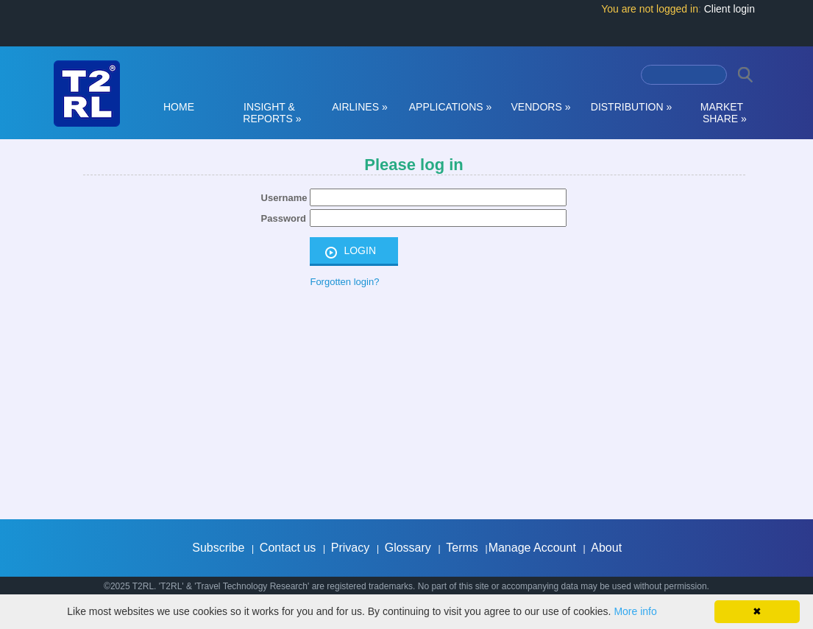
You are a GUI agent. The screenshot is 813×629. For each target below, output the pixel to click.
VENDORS (541, 107)
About (606, 547)
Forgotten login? (344, 281)
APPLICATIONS (450, 107)
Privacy (350, 547)
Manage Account (532, 547)
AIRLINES (360, 107)
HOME (178, 107)
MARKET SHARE (722, 112)
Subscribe (218, 547)
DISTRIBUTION (631, 107)
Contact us (288, 547)
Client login (729, 9)
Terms (462, 547)
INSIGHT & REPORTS (270, 112)
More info (635, 611)
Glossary (408, 547)
